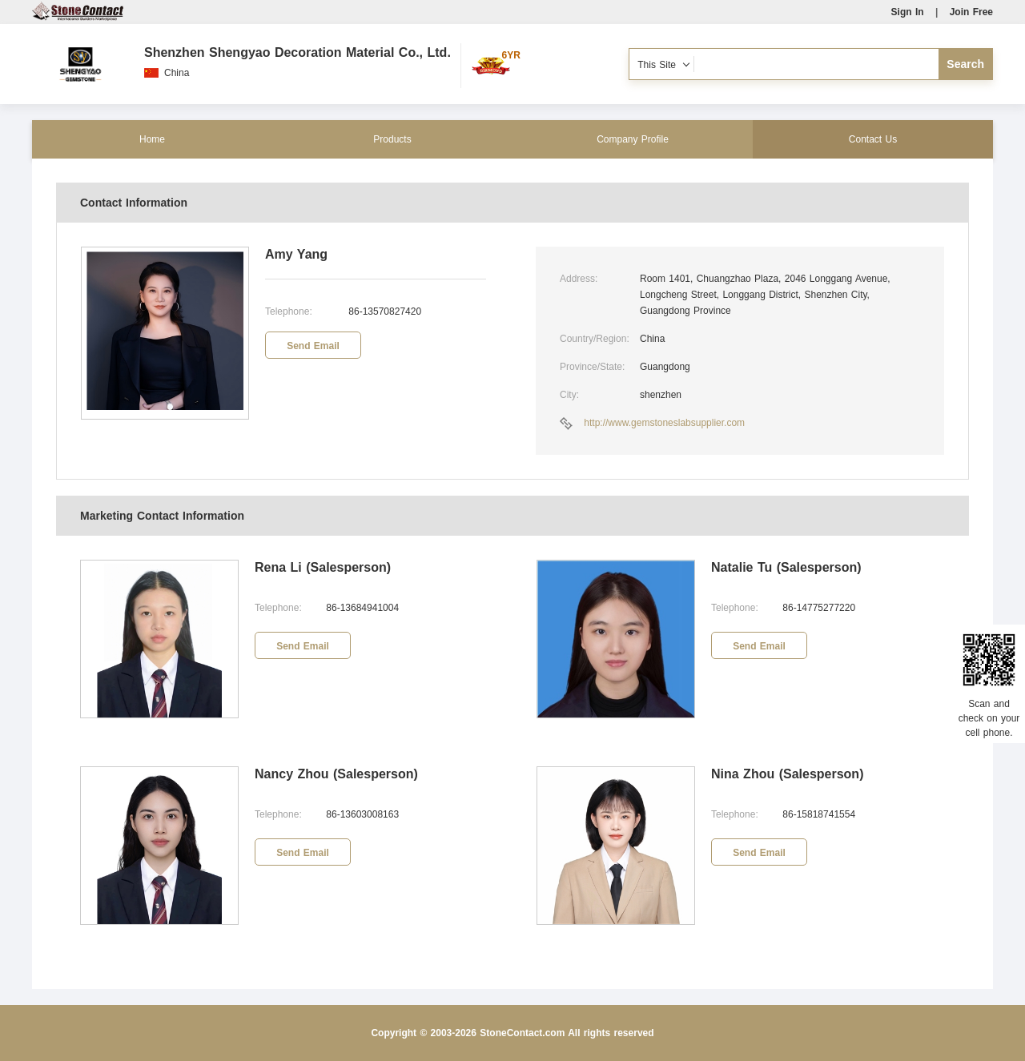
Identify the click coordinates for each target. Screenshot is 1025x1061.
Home (152, 139)
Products (392, 139)
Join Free (971, 12)
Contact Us (873, 139)
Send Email (313, 346)
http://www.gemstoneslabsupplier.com (664, 422)
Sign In (907, 12)
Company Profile (633, 139)
